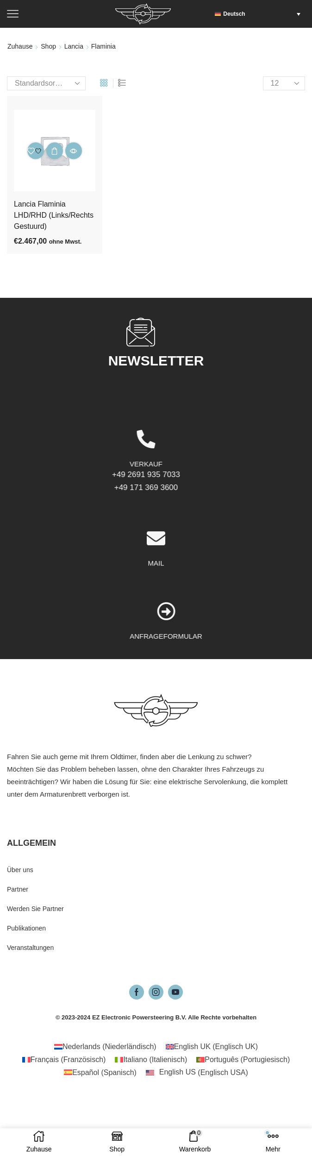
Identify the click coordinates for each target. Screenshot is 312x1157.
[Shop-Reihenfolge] (46, 83)
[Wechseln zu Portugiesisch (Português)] (243, 1059)
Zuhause (19, 46)
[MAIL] (156, 591)
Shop (48, 46)
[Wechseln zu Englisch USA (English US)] (197, 1072)
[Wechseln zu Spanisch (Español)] (100, 1072)
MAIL (156, 616)
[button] (260, 14)
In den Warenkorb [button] (54, 151)
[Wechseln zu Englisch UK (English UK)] (211, 1046)
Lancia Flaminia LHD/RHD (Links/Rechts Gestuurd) (54, 215)
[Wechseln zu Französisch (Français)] (64, 1059)
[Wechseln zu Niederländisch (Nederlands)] (105, 1046)
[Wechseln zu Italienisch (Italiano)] (151, 1059)
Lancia (73, 46)
